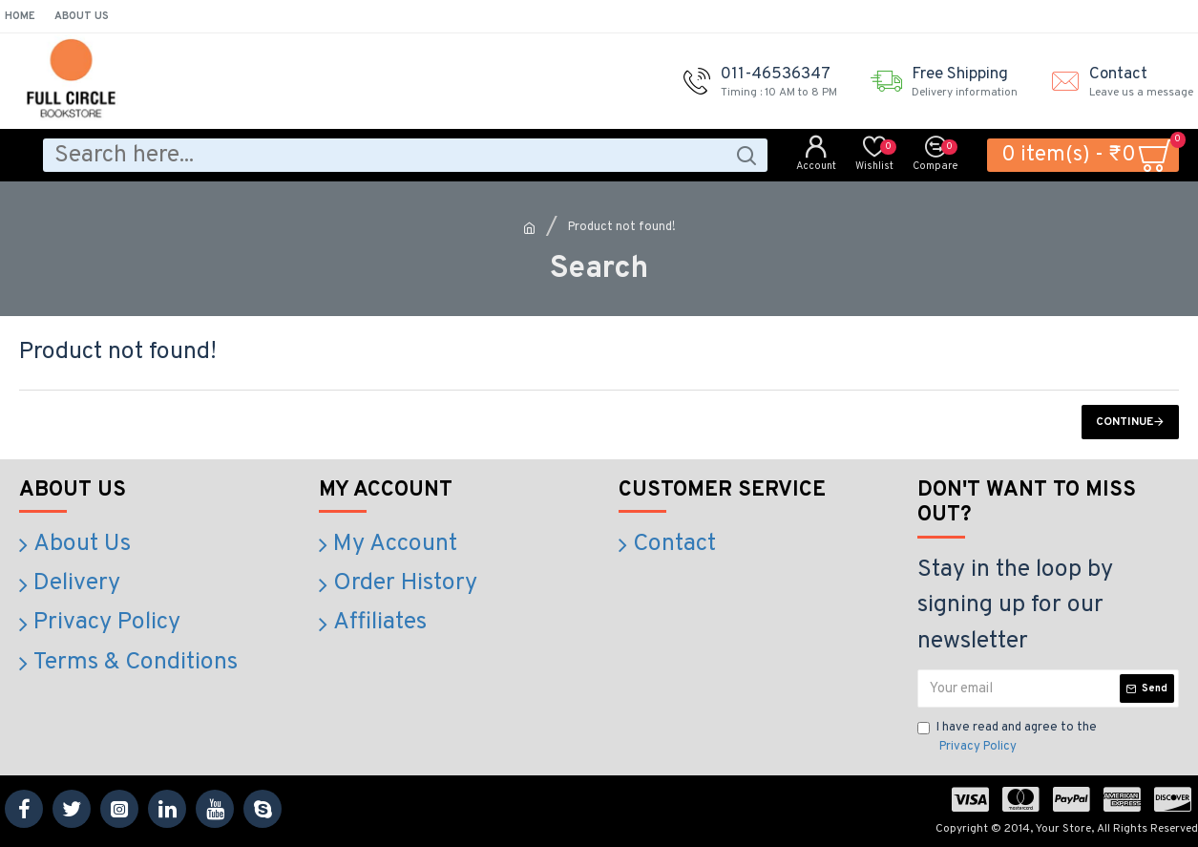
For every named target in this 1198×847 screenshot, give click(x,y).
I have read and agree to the (1007, 738)
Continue (1124, 422)
